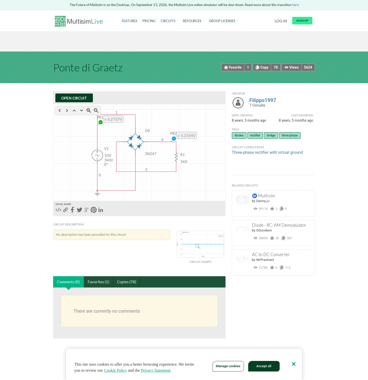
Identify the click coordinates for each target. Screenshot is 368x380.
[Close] (293, 363)
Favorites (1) (98, 281)
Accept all (263, 366)
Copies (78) (126, 281)
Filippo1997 (262, 100)
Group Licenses (222, 21)
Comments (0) (68, 281)
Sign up (302, 20)
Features (129, 21)
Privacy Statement (155, 370)
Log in (281, 21)
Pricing (149, 21)
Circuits (168, 21)
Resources (192, 21)
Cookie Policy (115, 370)
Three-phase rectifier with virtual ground (267, 152)
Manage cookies (228, 366)
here (295, 5)
